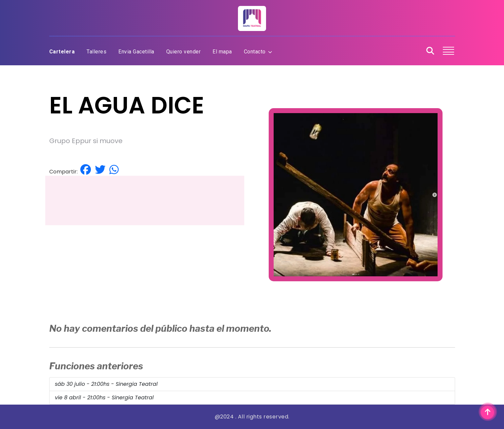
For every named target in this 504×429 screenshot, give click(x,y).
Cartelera (62, 51)
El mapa (222, 51)
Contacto (258, 51)
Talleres (96, 51)
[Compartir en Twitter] (100, 170)
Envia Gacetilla (136, 51)
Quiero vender (183, 51)
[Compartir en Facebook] (85, 170)
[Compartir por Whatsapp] (114, 170)
